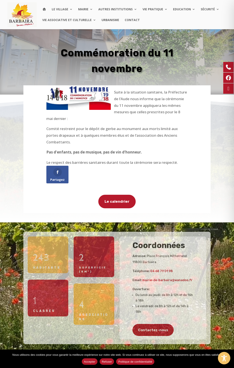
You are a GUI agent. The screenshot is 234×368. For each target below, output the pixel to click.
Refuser (107, 361)
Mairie (83, 9)
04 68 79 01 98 (161, 271)
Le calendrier (117, 203)
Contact (132, 20)
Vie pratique (153, 9)
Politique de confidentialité (135, 361)
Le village (60, 9)
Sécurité (208, 9)
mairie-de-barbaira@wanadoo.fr (167, 280)
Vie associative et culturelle (67, 20)
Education (182, 9)
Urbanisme (110, 20)
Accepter (89, 361)
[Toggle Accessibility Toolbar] (224, 358)
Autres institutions (115, 9)
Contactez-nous (153, 330)
